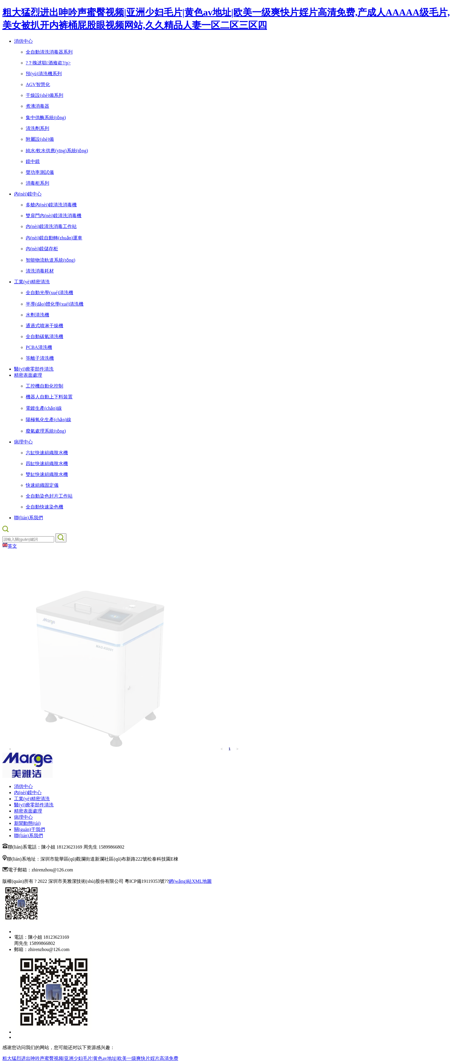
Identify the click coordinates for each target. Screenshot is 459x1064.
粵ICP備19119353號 (145, 881)
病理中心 (23, 441)
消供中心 (23, 41)
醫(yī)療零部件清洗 (34, 368)
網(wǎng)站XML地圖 (190, 881)
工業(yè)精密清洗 (32, 281)
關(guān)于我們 (29, 829)
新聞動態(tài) (27, 823)
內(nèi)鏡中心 (28, 193)
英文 (9, 546)
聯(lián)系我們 (28, 517)
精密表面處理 (28, 375)
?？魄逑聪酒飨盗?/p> (48, 62)
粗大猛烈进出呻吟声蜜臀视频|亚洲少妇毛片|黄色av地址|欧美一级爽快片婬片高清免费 (90, 1058)
